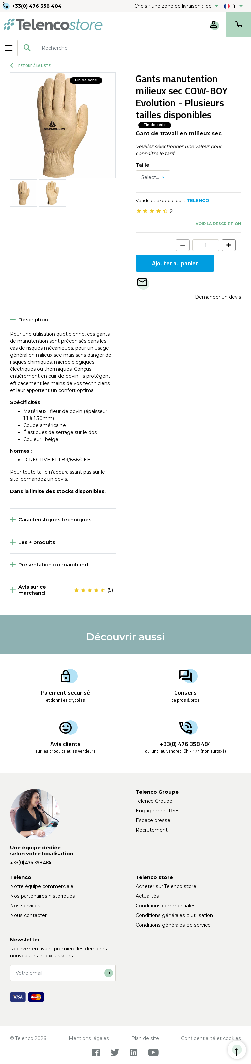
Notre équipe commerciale (41, 886)
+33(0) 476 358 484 (37, 6)
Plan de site (145, 1038)
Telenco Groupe (154, 801)
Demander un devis (218, 297)
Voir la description (218, 223)
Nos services (25, 906)
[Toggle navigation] (8, 48)
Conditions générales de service (173, 925)
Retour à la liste (30, 65)
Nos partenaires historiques (42, 896)
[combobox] (132, 48)
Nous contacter (28, 915)
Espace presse (153, 820)
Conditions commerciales (166, 906)
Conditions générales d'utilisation (174, 915)
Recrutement (152, 830)
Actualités (147, 896)
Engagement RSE (157, 811)
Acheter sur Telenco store (166, 886)
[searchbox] (142, 48)
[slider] (152, 211)
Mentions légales (89, 1038)
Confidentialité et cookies (211, 1038)
